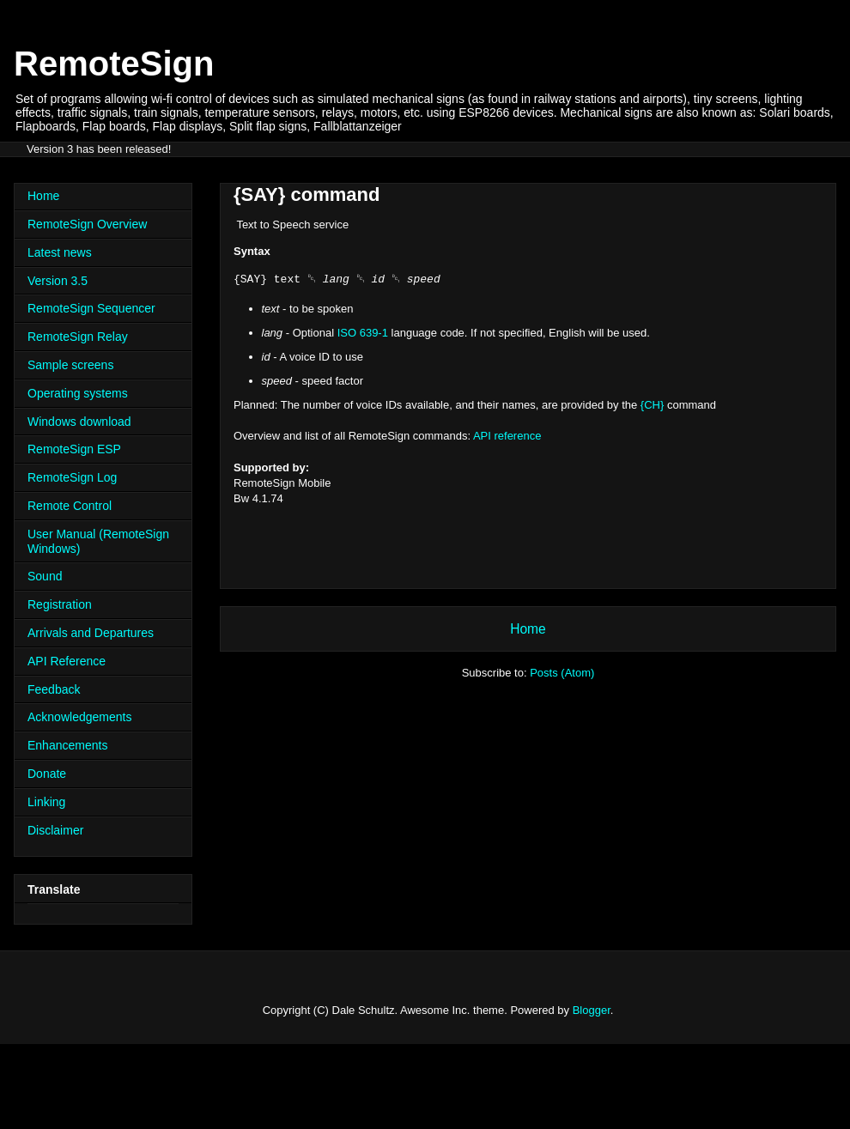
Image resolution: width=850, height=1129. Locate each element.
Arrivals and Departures (90, 633)
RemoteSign (114, 63)
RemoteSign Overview (87, 224)
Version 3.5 (57, 281)
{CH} (652, 404)
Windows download (79, 421)
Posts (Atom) (562, 672)
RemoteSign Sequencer (91, 308)
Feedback (53, 689)
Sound (44, 576)
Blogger (591, 1010)
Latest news (59, 252)
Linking (46, 802)
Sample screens (70, 365)
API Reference (66, 661)
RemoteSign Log (72, 477)
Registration (59, 604)
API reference (507, 435)
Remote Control (69, 506)
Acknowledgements (79, 717)
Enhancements (67, 745)
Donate (46, 773)
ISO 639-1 (362, 332)
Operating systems (77, 393)
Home (528, 629)
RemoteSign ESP (74, 449)
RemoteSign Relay (77, 336)
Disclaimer (55, 830)
